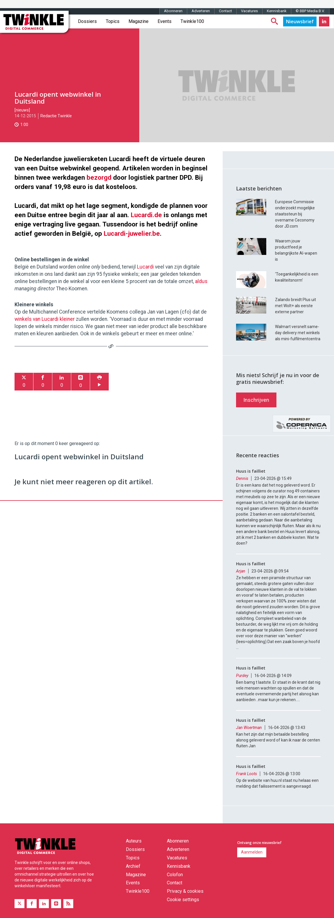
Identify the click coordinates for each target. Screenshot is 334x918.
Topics (112, 21)
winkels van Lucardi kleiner (45, 319)
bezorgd (99, 177)
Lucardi (145, 267)
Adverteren (201, 11)
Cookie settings (183, 899)
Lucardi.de (146, 215)
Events (165, 21)
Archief (133, 866)
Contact (225, 11)
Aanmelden (251, 852)
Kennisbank (277, 11)
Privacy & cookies (185, 891)
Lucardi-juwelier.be (132, 233)
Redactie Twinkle (56, 116)
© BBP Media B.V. (310, 11)
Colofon (175, 874)
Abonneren (173, 11)
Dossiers (87, 21)
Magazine (138, 21)
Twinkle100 (192, 21)
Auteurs (134, 841)
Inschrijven (256, 400)
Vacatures (249, 11)
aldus (201, 281)
